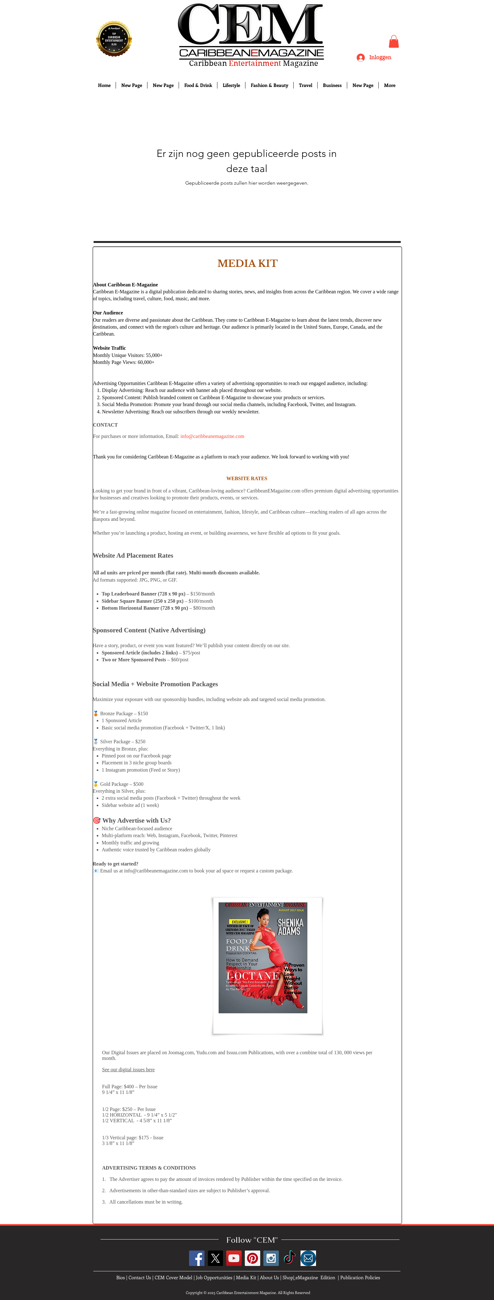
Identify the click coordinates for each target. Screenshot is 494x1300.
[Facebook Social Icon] (196, 1258)
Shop (288, 1277)
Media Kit (246, 1277)
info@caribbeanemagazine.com (212, 436)
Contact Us (140, 1277)
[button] (393, 41)
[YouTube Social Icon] (234, 1258)
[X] (215, 1258)
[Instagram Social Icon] (271, 1258)
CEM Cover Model (173, 1277)
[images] (308, 1258)
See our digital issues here (128, 1069)
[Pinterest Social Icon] (252, 1258)
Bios (120, 1277)
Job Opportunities (214, 1277)
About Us (269, 1277)
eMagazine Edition (315, 1277)
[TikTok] (289, 1258)
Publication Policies (360, 1277)
